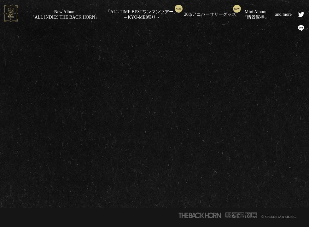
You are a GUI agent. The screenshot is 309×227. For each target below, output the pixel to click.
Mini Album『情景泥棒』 (255, 14)
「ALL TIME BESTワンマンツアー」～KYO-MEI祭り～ (142, 14)
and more (283, 14)
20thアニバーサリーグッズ (210, 14)
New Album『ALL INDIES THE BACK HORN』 (65, 14)
